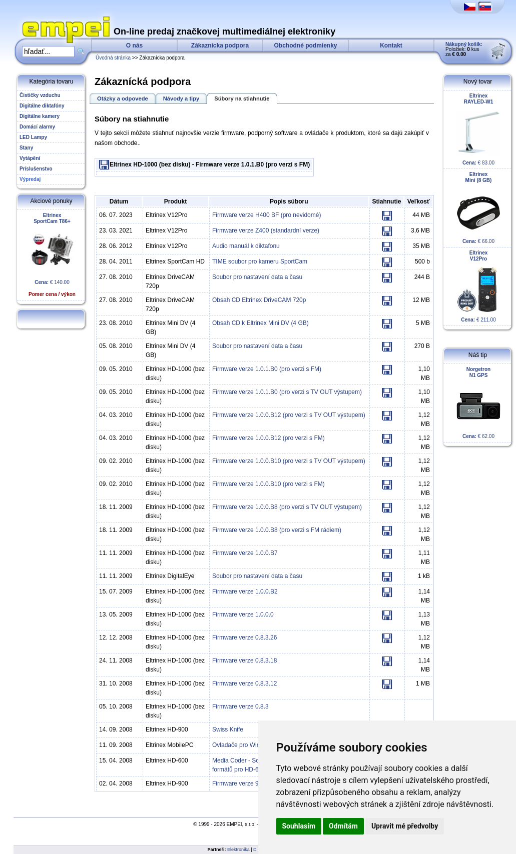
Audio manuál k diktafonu (246, 246)
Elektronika (238, 849)
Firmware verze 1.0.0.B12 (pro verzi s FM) (268, 438)
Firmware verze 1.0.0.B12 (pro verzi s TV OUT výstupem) (288, 415)
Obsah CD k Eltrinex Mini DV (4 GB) (260, 323)
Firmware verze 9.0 (238, 783)
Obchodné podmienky (305, 45)
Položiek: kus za (463, 49)
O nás (134, 45)
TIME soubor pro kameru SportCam (259, 261)
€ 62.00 (478, 402)
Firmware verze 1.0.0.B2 (245, 591)
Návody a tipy (181, 99)
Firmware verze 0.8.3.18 (244, 660)
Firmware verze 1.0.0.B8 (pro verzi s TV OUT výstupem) (287, 507)
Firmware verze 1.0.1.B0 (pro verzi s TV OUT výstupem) (287, 392)
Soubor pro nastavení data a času (257, 277)
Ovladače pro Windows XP (248, 745)
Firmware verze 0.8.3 (240, 706)
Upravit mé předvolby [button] (404, 826)
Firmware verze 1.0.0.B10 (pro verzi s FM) (268, 484)
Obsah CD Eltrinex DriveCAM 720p (259, 300)
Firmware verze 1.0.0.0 (243, 614)
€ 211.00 (478, 286)
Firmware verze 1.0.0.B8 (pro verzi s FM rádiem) (276, 530)
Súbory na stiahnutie (241, 99)
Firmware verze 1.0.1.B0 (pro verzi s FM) (266, 369)
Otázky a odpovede (122, 99)
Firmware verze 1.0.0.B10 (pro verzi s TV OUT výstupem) (288, 461)
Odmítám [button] (343, 826)
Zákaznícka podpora (220, 45)
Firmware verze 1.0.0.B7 (245, 553)
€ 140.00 (52, 254)
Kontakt (391, 45)
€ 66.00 (478, 208)
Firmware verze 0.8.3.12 (244, 683)
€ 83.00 (478, 129)
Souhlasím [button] (299, 826)
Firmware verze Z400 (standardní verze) (265, 230)
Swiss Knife (227, 729)
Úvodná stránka (113, 57)
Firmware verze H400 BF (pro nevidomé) (266, 215)
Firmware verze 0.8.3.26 (244, 637)
